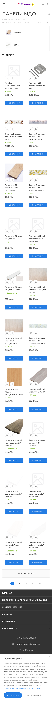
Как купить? (9, 628)
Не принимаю (34, 695)
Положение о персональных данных (25, 600)
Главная (7, 593)
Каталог (7, 614)
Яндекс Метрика (12, 607)
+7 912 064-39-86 (26, 638)
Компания (8, 621)
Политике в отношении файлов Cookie (22, 688)
